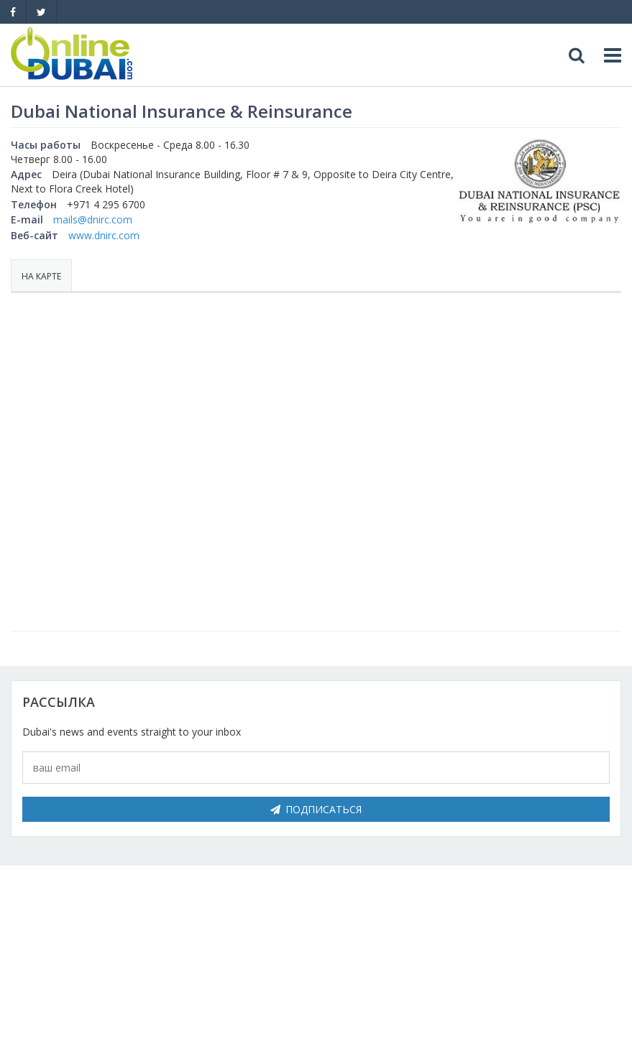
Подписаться (316, 809)
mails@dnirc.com (92, 219)
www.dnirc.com (103, 235)
